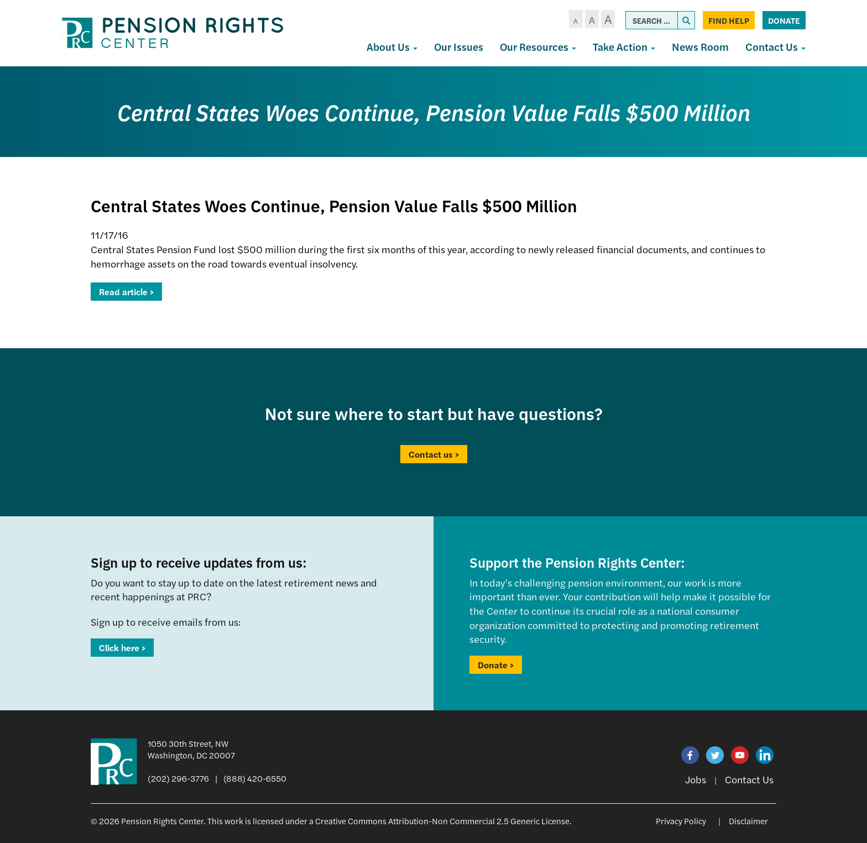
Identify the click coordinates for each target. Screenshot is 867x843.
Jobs (695, 779)
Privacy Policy (681, 820)
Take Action (624, 46)
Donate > (496, 664)
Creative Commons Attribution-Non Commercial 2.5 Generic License (442, 820)
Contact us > (434, 454)
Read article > (126, 291)
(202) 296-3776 (178, 778)
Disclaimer (748, 820)
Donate (784, 20)
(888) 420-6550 (254, 778)
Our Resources (538, 46)
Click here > (122, 647)
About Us (392, 46)
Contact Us (775, 46)
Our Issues (458, 46)
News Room (700, 46)
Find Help (728, 20)
